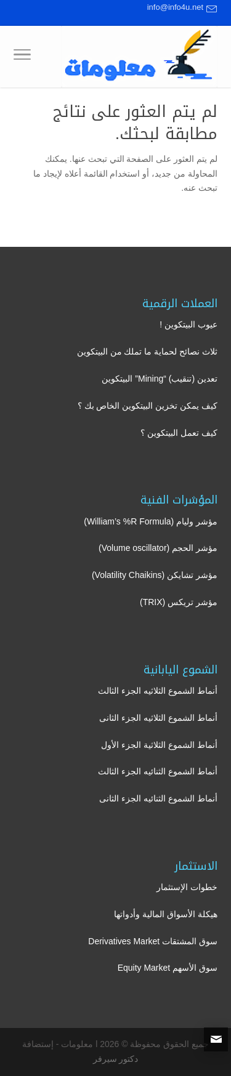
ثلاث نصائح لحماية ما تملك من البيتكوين (147, 351)
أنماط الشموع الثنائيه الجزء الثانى (158, 798)
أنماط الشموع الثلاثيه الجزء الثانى (158, 718)
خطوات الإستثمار (186, 887)
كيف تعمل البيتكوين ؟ (178, 433)
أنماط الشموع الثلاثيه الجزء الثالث (157, 691)
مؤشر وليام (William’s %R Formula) (150, 521)
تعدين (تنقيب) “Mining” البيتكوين (159, 378)
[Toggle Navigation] (22, 56)
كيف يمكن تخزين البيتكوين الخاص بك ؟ (147, 406)
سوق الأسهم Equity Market (167, 968)
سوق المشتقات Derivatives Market (152, 941)
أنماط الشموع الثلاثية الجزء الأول (159, 745)
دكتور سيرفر (116, 1059)
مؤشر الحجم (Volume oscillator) (158, 548)
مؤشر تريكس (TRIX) (178, 602)
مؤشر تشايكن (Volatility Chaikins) (154, 575)
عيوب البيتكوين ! (188, 324)
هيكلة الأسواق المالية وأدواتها (165, 914)
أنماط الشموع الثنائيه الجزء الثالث (157, 771)
